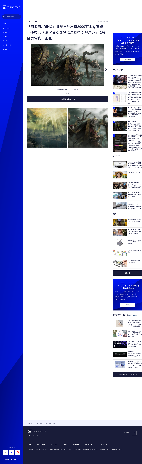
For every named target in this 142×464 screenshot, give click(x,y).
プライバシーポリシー (42, 449)
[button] (29, 69)
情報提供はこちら (117, 449)
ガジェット (6, 32)
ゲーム (5, 36)
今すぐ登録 (128, 59)
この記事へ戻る (67, 99)
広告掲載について (105, 449)
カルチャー (6, 41)
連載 (4, 24)
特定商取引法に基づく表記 (90, 449)
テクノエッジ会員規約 (75, 449)
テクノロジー (7, 28)
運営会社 (30, 449)
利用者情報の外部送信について (58, 449)
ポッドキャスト (8, 45)
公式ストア (6, 49)
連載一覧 (127, 273)
